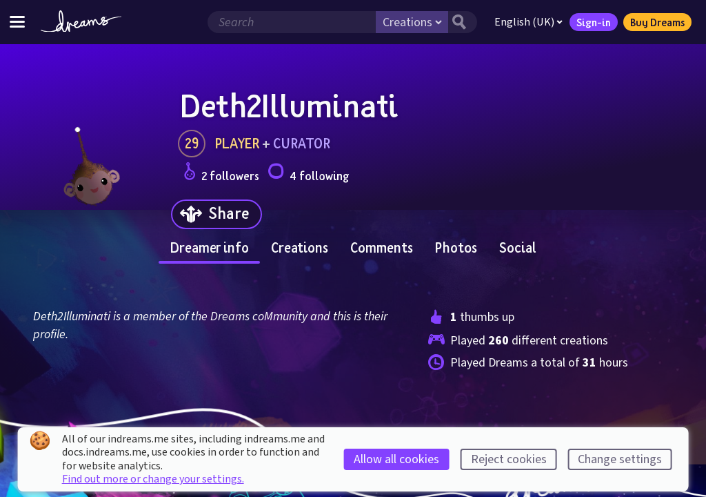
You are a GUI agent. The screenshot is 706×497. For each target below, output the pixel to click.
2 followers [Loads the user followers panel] (221, 174)
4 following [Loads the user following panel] (308, 174)
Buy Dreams (657, 22)
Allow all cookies (396, 459)
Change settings (620, 459)
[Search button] (462, 22)
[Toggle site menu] (17, 21)
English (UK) (528, 22)
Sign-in (593, 22)
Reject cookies (509, 459)
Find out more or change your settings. (153, 479)
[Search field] (292, 22)
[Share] (216, 214)
